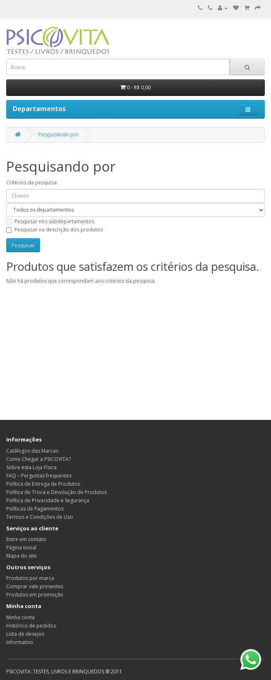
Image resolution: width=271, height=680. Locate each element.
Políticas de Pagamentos (35, 508)
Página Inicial (21, 547)
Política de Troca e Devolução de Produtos (56, 492)
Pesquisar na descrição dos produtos (54, 229)
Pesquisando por (58, 134)
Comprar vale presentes (34, 586)
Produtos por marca (30, 578)
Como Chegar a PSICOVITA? (38, 459)
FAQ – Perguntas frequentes (38, 475)
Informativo (19, 642)
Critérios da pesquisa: (32, 182)
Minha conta (20, 617)
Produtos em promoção (34, 594)
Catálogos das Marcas (32, 450)
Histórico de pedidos (31, 625)
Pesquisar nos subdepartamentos (50, 221)
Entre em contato (26, 539)
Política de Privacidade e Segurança (47, 500)
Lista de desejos (25, 633)
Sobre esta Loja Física (31, 467)
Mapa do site (21, 555)
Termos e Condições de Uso (39, 516)
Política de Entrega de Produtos (43, 483)
